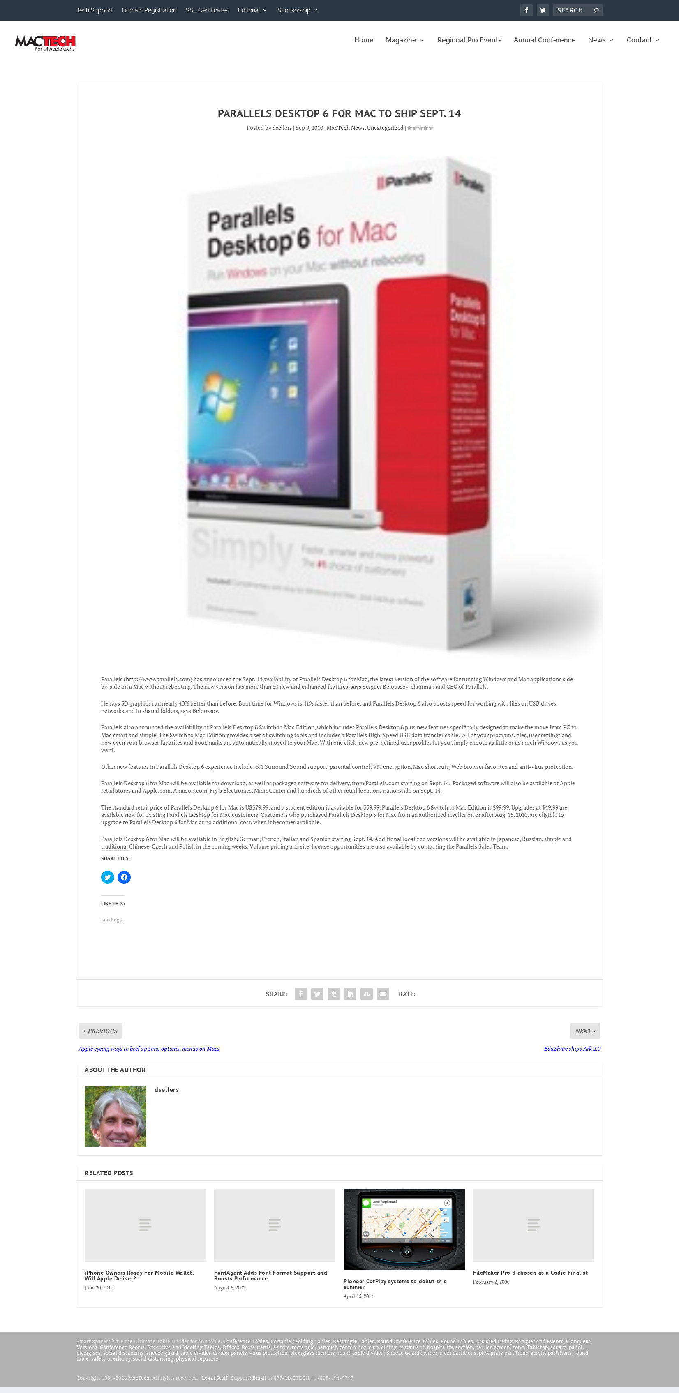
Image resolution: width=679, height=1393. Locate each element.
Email (259, 1383)
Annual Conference (545, 46)
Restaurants (256, 1352)
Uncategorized (385, 133)
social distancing (123, 1358)
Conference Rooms (122, 1352)
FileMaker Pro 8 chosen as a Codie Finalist (530, 1278)
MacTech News (346, 133)
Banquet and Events (539, 1347)
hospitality (440, 1352)
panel (575, 1352)
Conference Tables (245, 1347)
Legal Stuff (214, 1383)
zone (518, 1352)
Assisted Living (494, 1347)
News (597, 46)
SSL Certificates (207, 10)
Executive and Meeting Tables (183, 1352)
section (464, 1352)
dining (389, 1352)
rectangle (303, 1352)
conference (353, 1352)
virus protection (268, 1358)
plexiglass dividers (312, 1358)
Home (364, 46)
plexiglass (88, 1358)
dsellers (282, 133)
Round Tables (457, 1347)
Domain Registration (149, 10)
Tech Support (94, 10)
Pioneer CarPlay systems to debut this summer (395, 1289)
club (374, 1352)
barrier (484, 1352)
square (558, 1352)
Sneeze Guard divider (411, 1358)
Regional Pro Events (469, 46)
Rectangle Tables (353, 1347)
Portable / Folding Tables (300, 1347)
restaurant (412, 1352)
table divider (195, 1358)
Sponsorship (294, 10)
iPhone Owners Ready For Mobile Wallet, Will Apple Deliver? (139, 1281)
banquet (327, 1352)
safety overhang (110, 1364)
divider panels (230, 1358)
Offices (230, 1352)
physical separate (197, 1364)
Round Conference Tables (407, 1347)
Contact (639, 46)
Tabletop (537, 1352)
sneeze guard (162, 1358)
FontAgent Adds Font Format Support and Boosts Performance (270, 1281)
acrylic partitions (551, 1358)
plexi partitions (457, 1358)
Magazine (401, 46)
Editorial (249, 10)
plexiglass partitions (503, 1358)
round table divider (360, 1358)
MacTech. (139, 1383)
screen (502, 1352)
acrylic (281, 1352)
